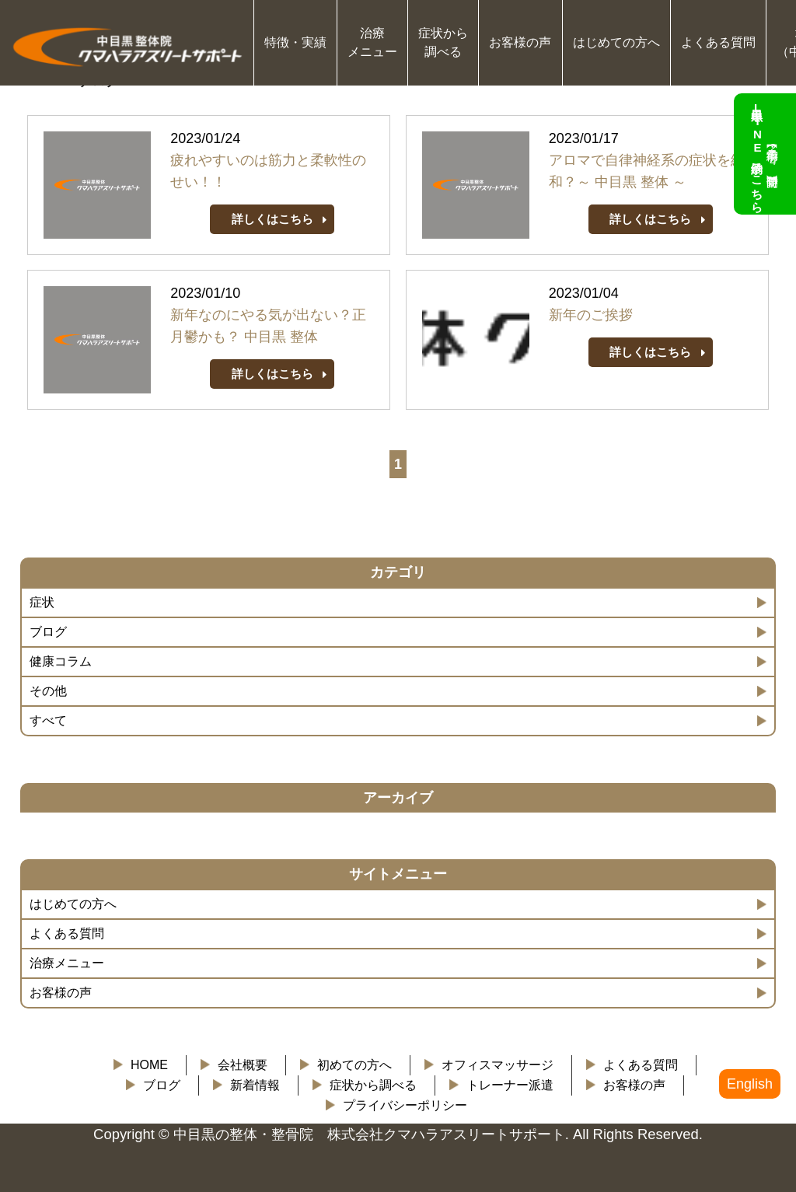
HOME (149, 1064)
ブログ (48, 631)
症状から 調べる (443, 42)
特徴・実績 (295, 42)
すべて (48, 720)
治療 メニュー (372, 42)
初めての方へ (354, 1064)
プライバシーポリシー (405, 1105)
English (750, 1084)
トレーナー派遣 (509, 1085)
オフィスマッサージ (497, 1064)
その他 (48, 690)
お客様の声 (520, 42)
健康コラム (61, 661)
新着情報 (255, 1085)
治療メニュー (67, 963)
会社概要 (242, 1064)
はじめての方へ (616, 42)
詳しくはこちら (272, 218)
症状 (42, 602)
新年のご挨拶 (591, 315)
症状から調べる (373, 1085)
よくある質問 (718, 42)
